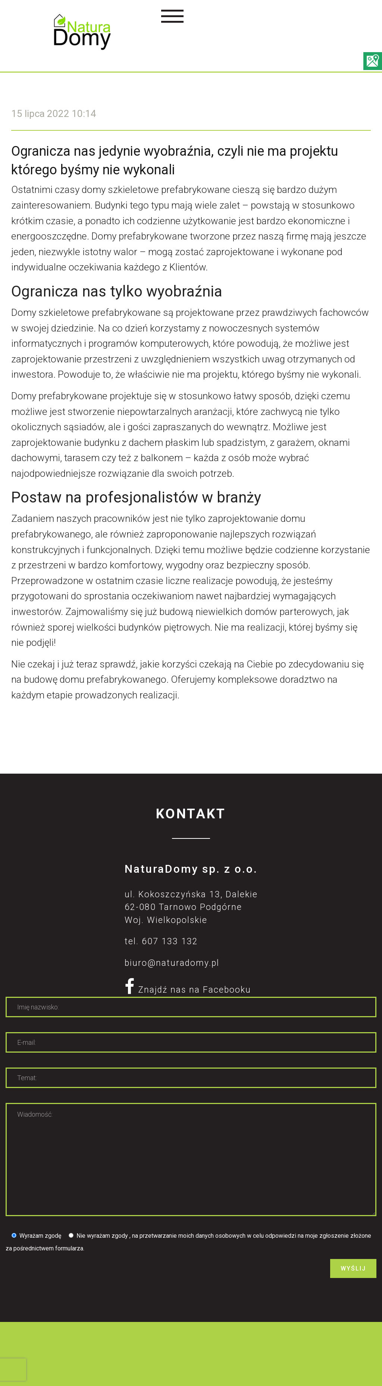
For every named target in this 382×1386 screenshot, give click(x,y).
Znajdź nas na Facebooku (188, 990)
